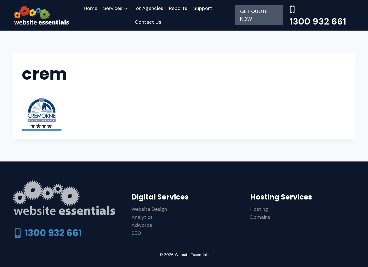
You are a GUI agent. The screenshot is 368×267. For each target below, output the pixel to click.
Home (90, 8)
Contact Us (148, 22)
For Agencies (148, 8)
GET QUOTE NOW (254, 15)
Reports (178, 8)
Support (202, 8)
